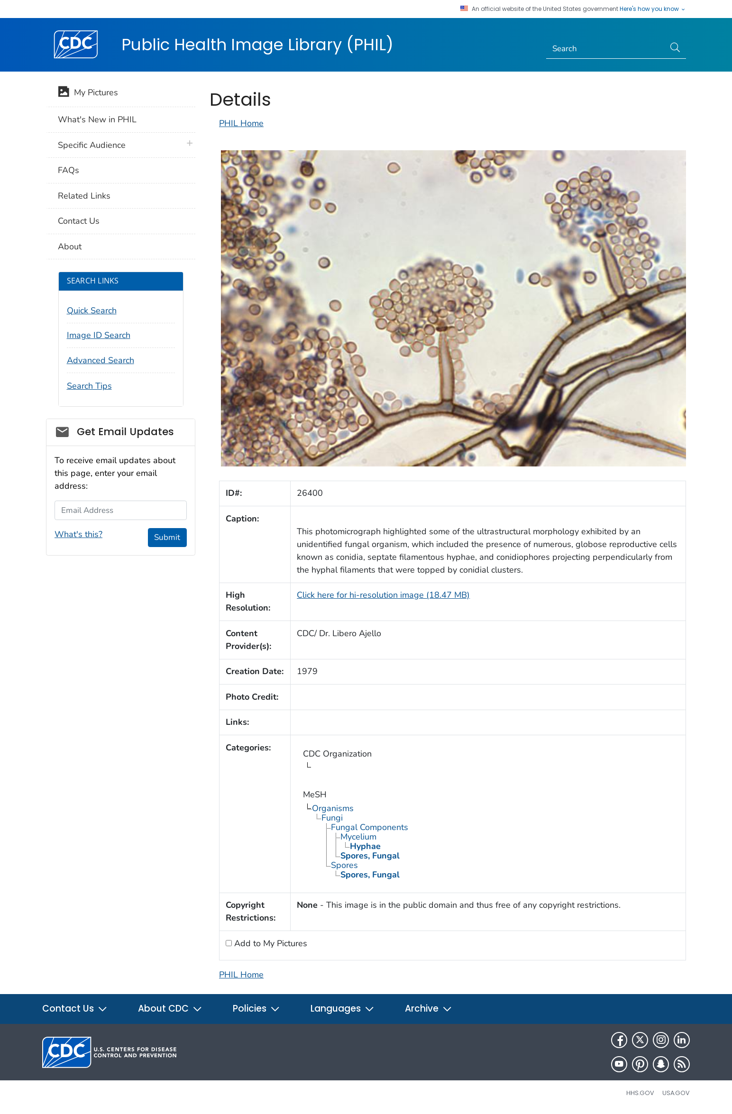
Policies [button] (256, 1008)
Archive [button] (428, 1008)
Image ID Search (98, 335)
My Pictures (88, 93)
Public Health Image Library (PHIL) (257, 45)
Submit (167, 537)
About (70, 246)
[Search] (605, 48)
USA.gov (676, 1092)
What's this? (78, 534)
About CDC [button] (170, 1008)
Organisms (333, 808)
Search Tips (89, 386)
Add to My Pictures (269, 943)
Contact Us (79, 221)
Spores (344, 865)
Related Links (84, 195)
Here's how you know (653, 9)
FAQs (68, 170)
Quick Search (92, 310)
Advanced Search (100, 360)
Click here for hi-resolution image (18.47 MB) (383, 595)
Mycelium (358, 836)
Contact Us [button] (75, 1008)
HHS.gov (640, 1092)
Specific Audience (92, 145)
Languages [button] (343, 1008)
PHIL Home (241, 123)
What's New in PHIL (97, 119)
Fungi (332, 817)
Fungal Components (369, 827)
